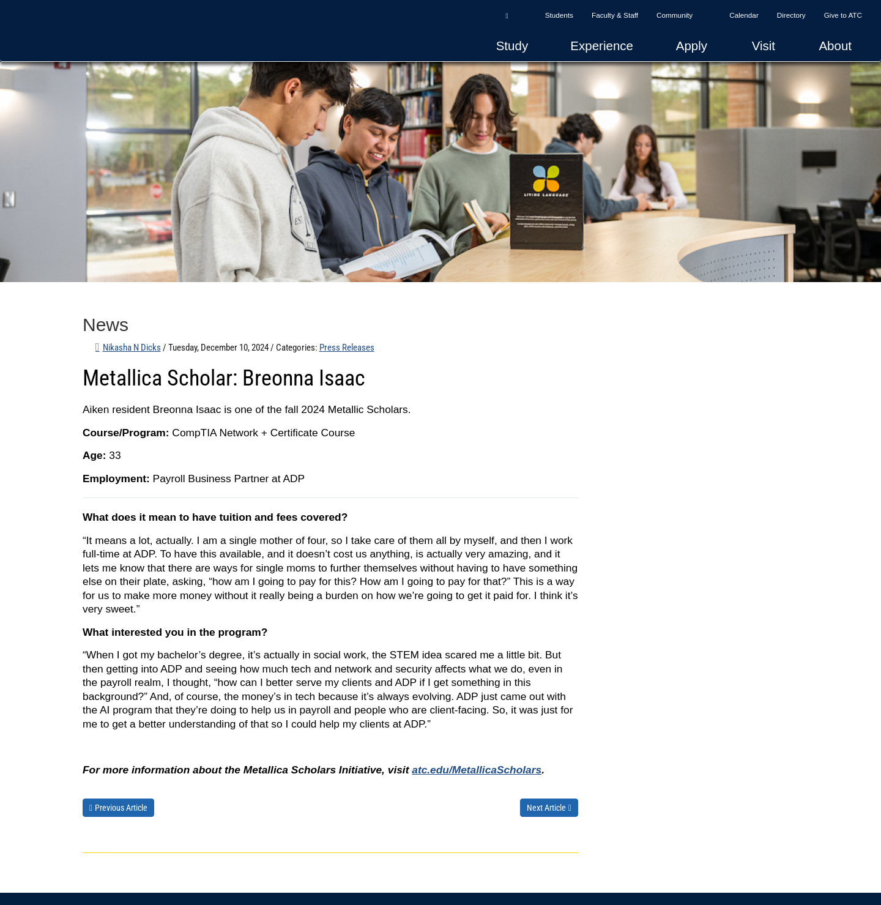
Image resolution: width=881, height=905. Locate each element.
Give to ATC (843, 15)
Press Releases (346, 347)
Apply (691, 46)
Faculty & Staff (615, 15)
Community (674, 15)
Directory (791, 15)
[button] (506, 15)
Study (512, 46)
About (835, 46)
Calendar (744, 15)
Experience (601, 46)
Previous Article (121, 808)
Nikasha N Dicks (132, 347)
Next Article (546, 808)
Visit (763, 46)
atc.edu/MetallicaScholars (476, 770)
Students (559, 15)
